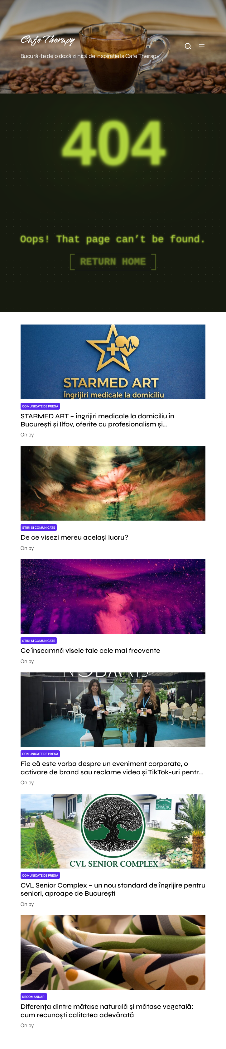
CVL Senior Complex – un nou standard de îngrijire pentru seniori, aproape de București (113, 889)
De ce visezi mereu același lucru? (74, 537)
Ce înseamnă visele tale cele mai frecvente (90, 651)
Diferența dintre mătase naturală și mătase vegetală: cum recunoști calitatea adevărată (107, 1011)
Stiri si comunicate (38, 527)
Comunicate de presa (40, 406)
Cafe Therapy (47, 40)
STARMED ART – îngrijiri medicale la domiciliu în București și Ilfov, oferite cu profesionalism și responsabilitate (97, 424)
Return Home (113, 262)
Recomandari (34, 996)
